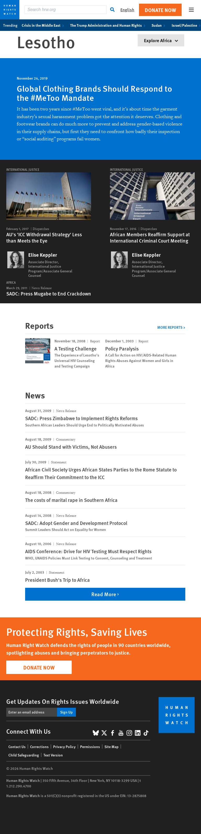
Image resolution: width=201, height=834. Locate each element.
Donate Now (160, 10)
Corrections (39, 746)
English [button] (127, 10)
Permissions (90, 746)
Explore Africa (161, 40)
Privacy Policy (64, 746)
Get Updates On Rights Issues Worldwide (62, 701)
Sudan (159, 25)
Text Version (53, 755)
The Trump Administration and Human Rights (108, 25)
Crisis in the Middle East (44, 25)
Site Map (111, 746)
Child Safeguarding (23, 755)
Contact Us (17, 746)
